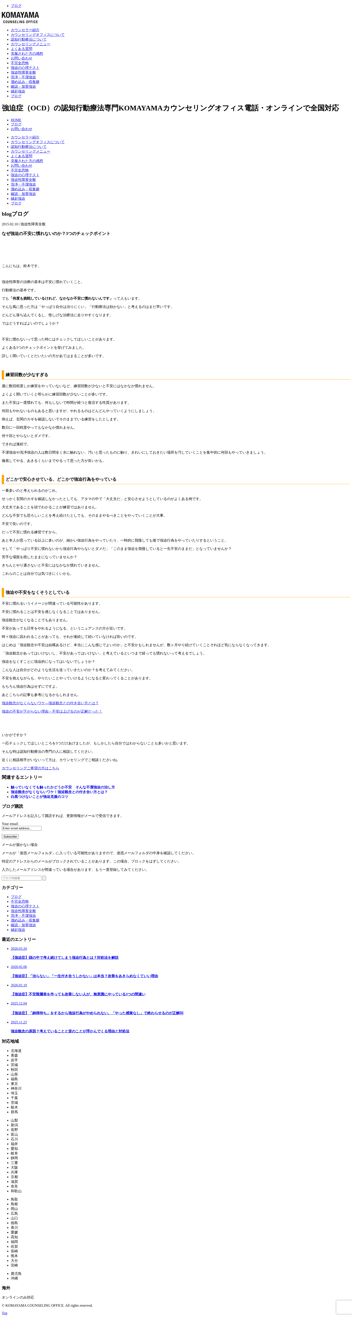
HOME (16, 120)
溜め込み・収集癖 (25, 82)
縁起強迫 (18, 91)
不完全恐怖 (20, 63)
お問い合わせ (21, 58)
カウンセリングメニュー (30, 44)
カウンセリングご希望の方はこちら (30, 768)
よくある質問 (21, 49)
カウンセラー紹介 (25, 30)
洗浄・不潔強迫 (23, 77)
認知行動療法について (29, 39)
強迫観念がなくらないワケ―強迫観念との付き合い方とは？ (50, 703)
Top (4, 1313)
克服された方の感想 (27, 53)
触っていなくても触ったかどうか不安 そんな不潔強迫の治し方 (63, 787)
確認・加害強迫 (23, 86)
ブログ (16, 6)
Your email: (10, 824)
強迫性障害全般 (23, 72)
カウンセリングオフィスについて (38, 35)
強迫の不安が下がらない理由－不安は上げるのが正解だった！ (52, 711)
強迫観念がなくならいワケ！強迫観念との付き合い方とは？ (59, 792)
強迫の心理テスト (25, 68)
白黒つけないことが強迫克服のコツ (39, 797)
